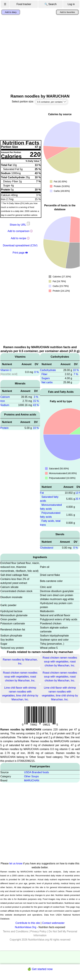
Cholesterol (46, 547)
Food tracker (23, 4)
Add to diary (10, 12)
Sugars (45, 378)
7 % (76, 374)
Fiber (44, 374)
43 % (36, 405)
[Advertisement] (38, 54)
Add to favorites (67, 12)
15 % (36, 401)
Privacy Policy (38, 931)
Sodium (4, 405)
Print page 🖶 (20, 252)
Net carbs (47, 382)
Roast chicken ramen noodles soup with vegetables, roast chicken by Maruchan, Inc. (60, 661)
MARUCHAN (31, 780)
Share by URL (20, 224)
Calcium (5, 397)
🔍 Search (50, 4)
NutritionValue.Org (25, 927)
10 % (36, 428)
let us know (15, 863)
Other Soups (31, 776)
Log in (71, 4)
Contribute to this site (27, 923)
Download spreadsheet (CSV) (20, 245)
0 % (36, 372)
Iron (2, 401)
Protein (4, 428)
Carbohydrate (48, 370)
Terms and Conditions (15, 931)
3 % (36, 397)
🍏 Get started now (40, 969)
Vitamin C (6, 370)
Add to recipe (18, 238)
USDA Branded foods (36, 772)
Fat (42, 492)
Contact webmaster (53, 923)
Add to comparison (18, 231)
